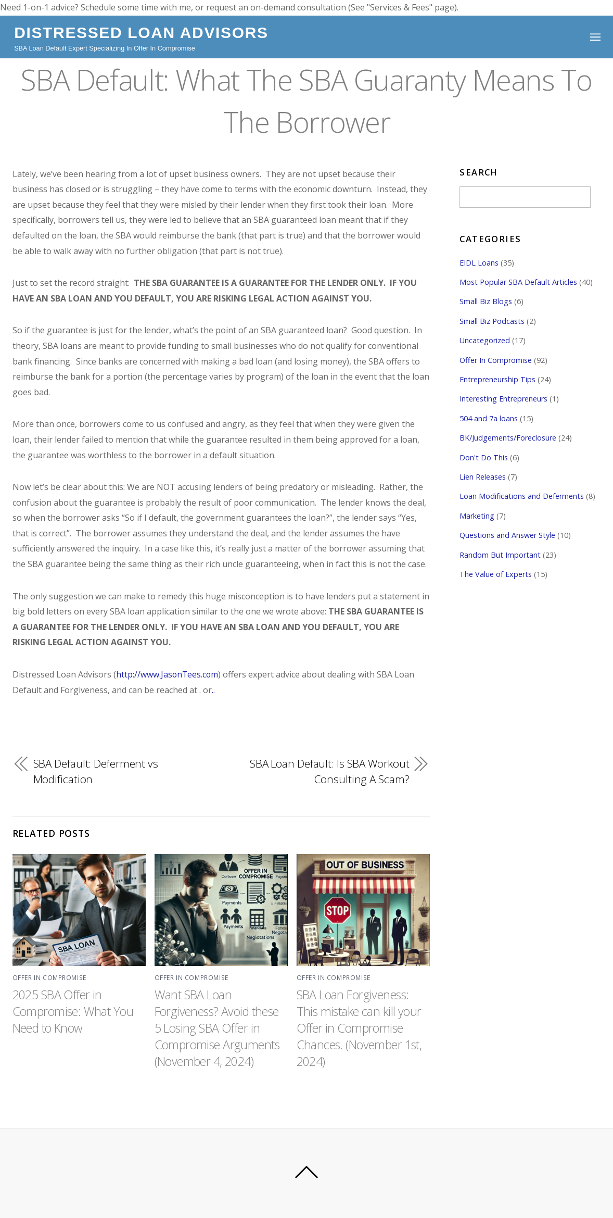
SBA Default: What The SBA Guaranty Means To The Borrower (306, 100)
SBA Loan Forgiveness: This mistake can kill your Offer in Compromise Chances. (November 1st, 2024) (361, 1027)
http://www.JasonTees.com (168, 674)
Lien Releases (482, 477)
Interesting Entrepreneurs (503, 399)
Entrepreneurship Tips (497, 379)
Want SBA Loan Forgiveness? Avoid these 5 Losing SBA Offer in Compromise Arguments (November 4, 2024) (219, 1027)
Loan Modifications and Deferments (521, 496)
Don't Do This (483, 457)
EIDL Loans (479, 263)
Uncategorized (484, 340)
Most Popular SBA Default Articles (518, 282)
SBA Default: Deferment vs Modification (95, 771)
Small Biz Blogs (485, 301)
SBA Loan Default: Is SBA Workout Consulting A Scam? (329, 771)
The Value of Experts (495, 574)
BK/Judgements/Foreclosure (507, 438)
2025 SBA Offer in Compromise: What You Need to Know (73, 1011)
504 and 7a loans (488, 418)
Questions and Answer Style (507, 535)
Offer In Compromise (49, 978)
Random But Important (500, 555)
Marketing (476, 516)
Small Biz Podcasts (492, 321)
